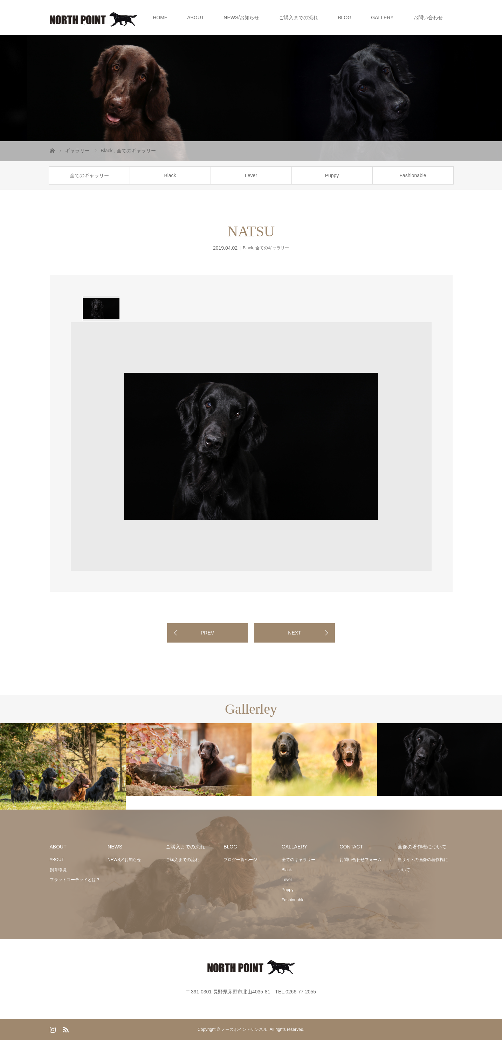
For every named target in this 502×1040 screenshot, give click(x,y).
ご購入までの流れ (298, 17)
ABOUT (195, 17)
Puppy (332, 175)
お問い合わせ (428, 17)
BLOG (344, 17)
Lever (251, 175)
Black (170, 175)
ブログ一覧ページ (240, 859)
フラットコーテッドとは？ (75, 879)
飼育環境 (58, 869)
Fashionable (412, 175)
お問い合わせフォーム (360, 859)
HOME (160, 17)
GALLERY (382, 17)
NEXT (294, 633)
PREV (207, 633)
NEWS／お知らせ (124, 859)
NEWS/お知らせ (241, 17)
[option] (100, 308)
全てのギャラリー (89, 175)
